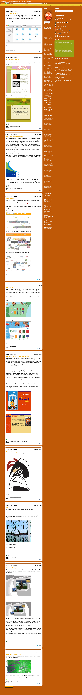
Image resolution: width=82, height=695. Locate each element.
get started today (26, 1)
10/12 (47, 57)
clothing (49, 123)
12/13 (50, 50)
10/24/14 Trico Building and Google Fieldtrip (48, 199)
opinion (47, 169)
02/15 (47, 45)
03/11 (48, 65)
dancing (49, 124)
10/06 (48, 88)
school (45, 177)
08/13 (45, 53)
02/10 (50, 71)
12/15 (52, 42)
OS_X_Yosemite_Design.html (14, 48)
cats (51, 142)
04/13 (48, 54)
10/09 (45, 73)
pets (51, 129)
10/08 (45, 79)
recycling (45, 175)
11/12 (45, 57)
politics (50, 171)
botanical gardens (48, 120)
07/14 (48, 48)
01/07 (48, 86)
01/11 (45, 66)
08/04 (45, 106)
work (48, 134)
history (47, 161)
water (48, 183)
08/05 (45, 95)
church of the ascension (47, 145)
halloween (45, 160)
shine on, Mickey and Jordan (62, 32)
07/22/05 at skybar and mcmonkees (48, 217)
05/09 (50, 75)
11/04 (49, 102)
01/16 (50, 42)
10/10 (45, 68)
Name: (17, 3)
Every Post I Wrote (47, 27)
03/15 (45, 45)
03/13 (50, 54)
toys (50, 131)
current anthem (59, 18)
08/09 (50, 73)
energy (51, 151)
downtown (48, 150)
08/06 (45, 89)
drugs (50, 150)
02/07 (45, 86)
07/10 (45, 70)
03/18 (51, 38)
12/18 (46, 38)
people (50, 170)
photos (45, 171)
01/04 (45, 110)
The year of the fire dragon (62, 30)
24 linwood (46, 118)
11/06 (45, 88)
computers (45, 124)
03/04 (48, 109)
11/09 (50, 72)
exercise (45, 153)
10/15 (47, 43)
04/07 (50, 85)
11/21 (48, 37)
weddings (45, 134)
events (51, 152)
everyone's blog (59, 12)
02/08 (51, 81)
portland (45, 172)
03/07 (52, 85)
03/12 (48, 59)
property (45, 174)
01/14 (48, 50)
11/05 (45, 93)
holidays (45, 128)
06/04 (45, 107)
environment (46, 152)
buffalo (51, 140)
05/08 (50, 80)
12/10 (48, 66)
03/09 (48, 76)
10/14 (48, 46)
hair (44, 159)
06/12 (48, 58)
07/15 (45, 44)
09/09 (48, 73)
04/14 (48, 49)
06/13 (50, 53)
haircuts (49, 159)
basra (52, 118)
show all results (66, 12)
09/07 (47, 84)
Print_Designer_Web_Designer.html (16, 188)
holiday (50, 161)
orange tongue (51, 169)
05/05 (49, 97)
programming (51, 172)
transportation (46, 182)
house (48, 128)
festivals (50, 153)
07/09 (45, 75)
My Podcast (46, 24)
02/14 (45, 50)
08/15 (51, 43)
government (49, 158)
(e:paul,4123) (17, 147)
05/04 (49, 107)
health (51, 160)
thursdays (48, 181)
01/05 (49, 100)
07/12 (45, 58)
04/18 (50, 38)
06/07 (45, 85)
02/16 (48, 42)
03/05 (49, 99)
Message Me (47, 21)
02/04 (51, 109)
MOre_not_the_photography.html (15, 497)
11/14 (45, 47)
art (50, 118)
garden (45, 158)
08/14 (45, 48)
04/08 (45, 81)
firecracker (45, 155)
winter (51, 186)
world (47, 187)
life (52, 164)
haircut (50, 125)
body (45, 120)
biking (48, 119)
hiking (45, 161)
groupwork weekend (61, 35)
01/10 (45, 72)
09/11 (48, 62)
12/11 (48, 61)
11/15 (45, 43)
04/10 (45, 71)
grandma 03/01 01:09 (59, 42)
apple (45, 136)
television (49, 180)
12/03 (48, 110)
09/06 (50, 88)
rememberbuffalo (46, 176)
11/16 (50, 39)
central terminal (46, 144)
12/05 (50, 92)
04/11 (45, 65)
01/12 (45, 61)
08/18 (48, 38)
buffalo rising (46, 141)
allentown (45, 135)
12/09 (48, 72)
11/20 (52, 37)
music (47, 129)
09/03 (47, 112)
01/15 (49, 45)
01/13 (48, 56)
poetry (47, 171)
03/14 (50, 49)
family (48, 153)
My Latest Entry (47, 23)
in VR (58, 33)
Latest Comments (47, 28)
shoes (47, 177)
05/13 (45, 54)
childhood (50, 144)
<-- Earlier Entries (9, 687)
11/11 (50, 61)
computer (50, 146)
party (45, 170)
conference (49, 147)
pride (47, 172)
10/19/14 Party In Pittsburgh (47, 207)
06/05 (45, 97)
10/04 (46, 104)
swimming (45, 131)
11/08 (50, 77)
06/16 (49, 40)
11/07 (51, 83)
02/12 (51, 59)
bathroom (45, 119)
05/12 (50, 58)
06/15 (47, 44)
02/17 (45, 39)
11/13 (45, 52)
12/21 (46, 37)
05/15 (49, 44)
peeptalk (47, 170)
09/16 (52, 39)
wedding (51, 133)
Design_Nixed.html (13, 346)
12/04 (45, 102)
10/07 (45, 84)
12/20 (50, 37)
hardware (48, 160)
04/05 (46, 99)
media (45, 166)
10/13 (48, 52)
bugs (49, 141)
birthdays (50, 119)
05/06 (45, 90)
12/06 (50, 86)
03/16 (47, 42)
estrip (49, 152)
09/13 (50, 52)
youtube (49, 187)
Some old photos (60, 26)
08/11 (51, 62)
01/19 (45, 38)
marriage (51, 165)
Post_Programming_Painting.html (15, 681)
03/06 (50, 90)
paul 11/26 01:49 (58, 46)
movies (52, 166)
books (45, 140)
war (46, 183)
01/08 (45, 83)
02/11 (51, 65)
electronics (45, 151)
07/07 (52, 84)
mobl (50, 166)
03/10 (48, 71)
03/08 (48, 81)
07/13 (48, 53)
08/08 (51, 79)
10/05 (48, 93)
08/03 (49, 112)
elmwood (49, 151)
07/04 (49, 106)
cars (44, 123)
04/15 (51, 44)
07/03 (51, 112)
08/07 (50, 84)
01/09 (45, 77)
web (45, 185)
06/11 (48, 64)
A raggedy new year (61, 22)
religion (48, 175)
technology (45, 180)
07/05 (48, 95)
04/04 (45, 109)
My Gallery (46, 26)
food (51, 124)
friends (52, 155)
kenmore (48, 164)
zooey (51, 187)
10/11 (45, 62)
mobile (7, 3)
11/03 (51, 110)
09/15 (49, 43)
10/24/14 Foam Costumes (47, 196)
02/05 (45, 100)
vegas (45, 183)
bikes (45, 139)
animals (49, 118)
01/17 (47, 39)
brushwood (47, 140)
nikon (45, 169)
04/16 (45, 42)
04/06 (48, 90)
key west (50, 128)
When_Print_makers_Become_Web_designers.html (18, 441)
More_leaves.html (13, 557)
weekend (45, 186)
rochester (49, 130)
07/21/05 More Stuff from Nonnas (48, 222)
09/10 (48, 68)
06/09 (48, 75)
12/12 (50, 56)
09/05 (51, 93)
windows (48, 186)
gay (47, 158)
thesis (51, 180)
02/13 (45, 56)
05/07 (47, 85)
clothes (47, 123)
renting (50, 176)
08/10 (51, 68)
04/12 (45, 59)
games (48, 125)
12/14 (51, 45)
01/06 (48, 92)
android (48, 135)
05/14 (45, 49)
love (49, 165)
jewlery (45, 164)
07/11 (45, 64)
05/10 (51, 70)
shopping (49, 177)
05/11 (51, 64)
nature (49, 129)
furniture (45, 125)
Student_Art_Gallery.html (14, 643)
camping (45, 142)
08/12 (52, 57)
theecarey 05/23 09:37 (59, 45)
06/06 (50, 89)
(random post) (58, 36)
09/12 (49, 57)
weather (48, 133)
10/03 (45, 112)
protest (48, 174)
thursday (45, 181)
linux (45, 165)
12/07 (48, 83)
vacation (45, 133)
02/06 (45, 92)
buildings (51, 141)
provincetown (46, 130)
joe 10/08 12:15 (58, 44)
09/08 (48, 79)
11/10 (50, 66)
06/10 (48, 70)
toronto (49, 131)
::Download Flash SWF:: (11, 511)
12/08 (48, 77)
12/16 (48, 39)
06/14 (50, 48)
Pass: (33, 3)
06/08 (48, 80)
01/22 (45, 37)
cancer (48, 142)
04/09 (45, 76)
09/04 (49, 104)
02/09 (50, 76)
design (40, 11)
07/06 (48, 89)
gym (52, 158)
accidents (50, 134)
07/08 (45, 80)
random (50, 174)
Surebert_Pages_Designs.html (15, 126)
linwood (47, 165)
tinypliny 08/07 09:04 (59, 51)
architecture (47, 136)
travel (52, 131)
